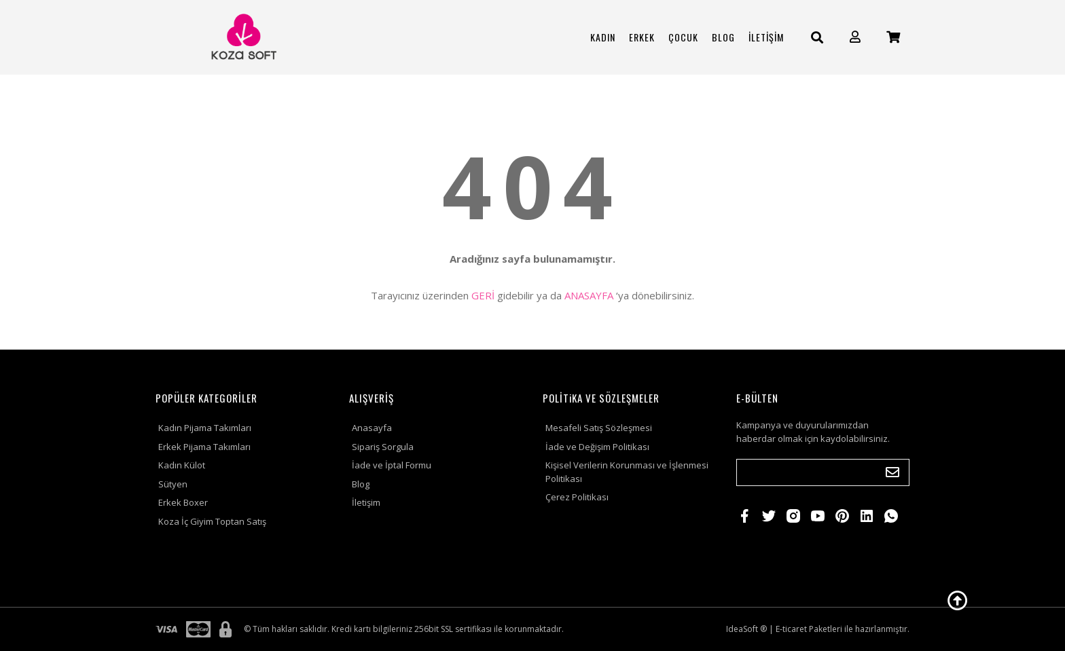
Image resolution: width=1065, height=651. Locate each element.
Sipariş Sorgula (383, 447)
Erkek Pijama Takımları (204, 447)
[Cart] (893, 37)
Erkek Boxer (183, 502)
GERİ (482, 295)
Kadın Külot (181, 465)
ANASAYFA (588, 295)
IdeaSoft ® (746, 629)
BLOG (723, 37)
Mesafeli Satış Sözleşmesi (598, 428)
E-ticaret (791, 629)
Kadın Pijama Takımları (204, 428)
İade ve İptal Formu (391, 465)
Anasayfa (372, 428)
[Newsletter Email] (822, 472)
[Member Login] (855, 37)
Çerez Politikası (577, 497)
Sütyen (172, 484)
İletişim (366, 502)
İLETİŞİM (766, 37)
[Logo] (242, 37)
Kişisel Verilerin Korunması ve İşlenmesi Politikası (626, 472)
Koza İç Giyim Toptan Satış (212, 521)
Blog (360, 484)
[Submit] (892, 472)
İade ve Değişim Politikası (597, 447)
